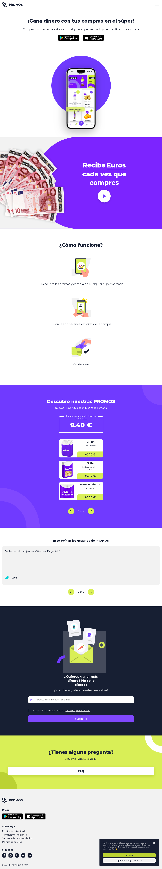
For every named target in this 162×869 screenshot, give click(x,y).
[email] (81, 699)
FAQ (81, 771)
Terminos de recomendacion (17, 838)
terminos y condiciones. (78, 710)
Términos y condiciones (14, 835)
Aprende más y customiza (129, 860)
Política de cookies (12, 842)
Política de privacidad (13, 831)
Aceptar (129, 855)
